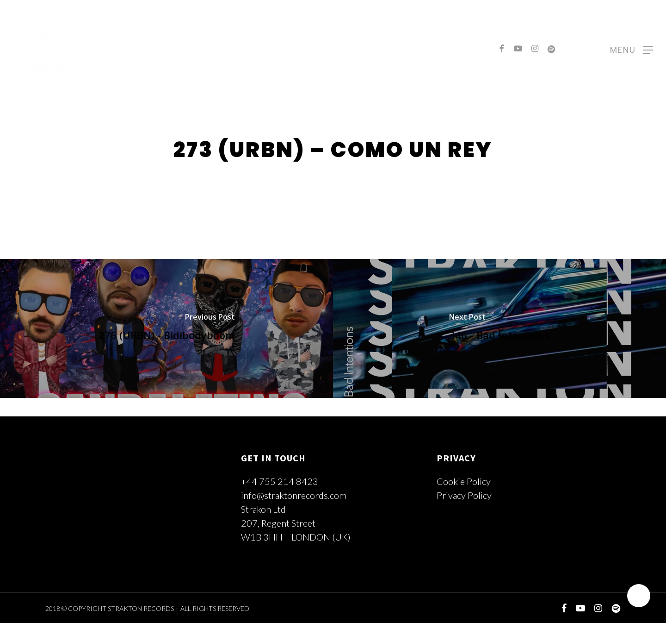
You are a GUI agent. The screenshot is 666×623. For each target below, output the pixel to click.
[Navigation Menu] (631, 48)
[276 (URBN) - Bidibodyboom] (166, 328)
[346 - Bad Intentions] (499, 328)
